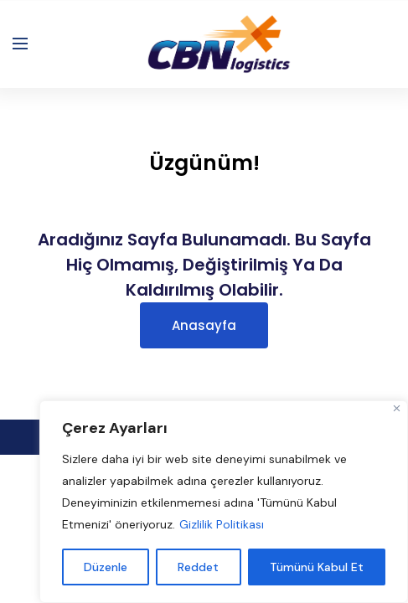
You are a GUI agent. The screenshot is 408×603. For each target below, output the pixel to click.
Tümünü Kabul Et (317, 567)
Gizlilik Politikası (221, 524)
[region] (223, 501)
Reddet (198, 567)
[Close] (396, 408)
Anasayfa (204, 325)
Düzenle (105, 567)
